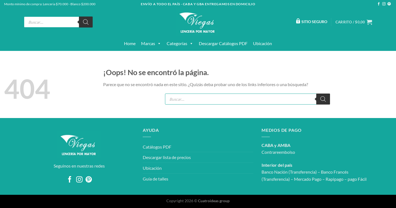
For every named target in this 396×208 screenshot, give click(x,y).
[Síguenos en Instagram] (384, 4)
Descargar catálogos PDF (223, 43)
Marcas (151, 43)
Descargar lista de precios (167, 157)
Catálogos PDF (157, 146)
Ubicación (262, 43)
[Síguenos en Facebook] (378, 4)
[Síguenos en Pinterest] (389, 4)
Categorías (180, 43)
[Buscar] (86, 22)
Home (130, 43)
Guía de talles (155, 178)
